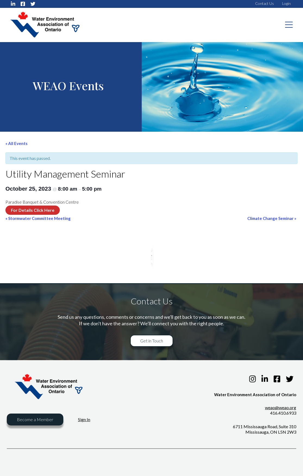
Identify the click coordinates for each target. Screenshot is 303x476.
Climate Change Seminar (271, 218)
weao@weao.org (280, 407)
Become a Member (35, 419)
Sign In (84, 419)
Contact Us (264, 3)
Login (286, 3)
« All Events (16, 143)
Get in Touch (151, 340)
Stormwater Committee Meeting (38, 218)
